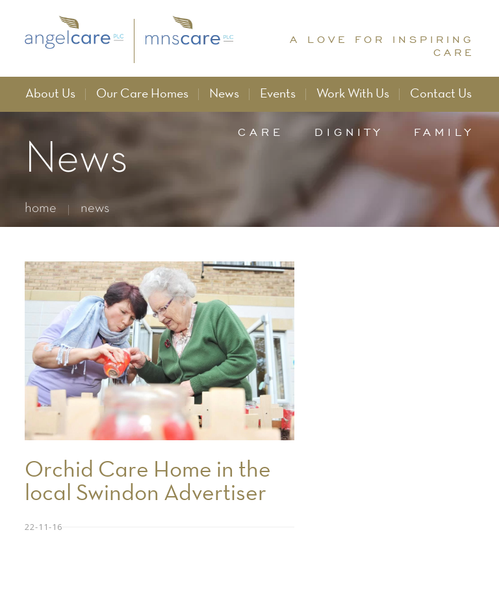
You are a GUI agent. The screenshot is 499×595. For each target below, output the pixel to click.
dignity (348, 132)
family (444, 132)
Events (278, 94)
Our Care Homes (142, 94)
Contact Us (441, 94)
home (41, 208)
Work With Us (352, 94)
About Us (50, 94)
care (261, 132)
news (95, 208)
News (224, 94)
